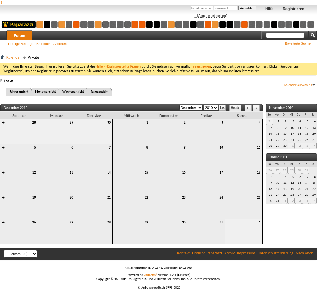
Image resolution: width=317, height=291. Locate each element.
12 (34, 172)
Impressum (246, 253)
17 (221, 172)
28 (34, 123)
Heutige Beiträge (20, 44)
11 (258, 148)
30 (109, 123)
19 (34, 197)
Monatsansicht (45, 92)
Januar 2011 (278, 157)
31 (221, 222)
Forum (19, 36)
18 (258, 172)
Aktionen (60, 44)
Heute (235, 108)
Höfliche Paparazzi (207, 253)
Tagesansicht (99, 92)
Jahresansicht (19, 92)
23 (183, 197)
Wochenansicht (73, 92)
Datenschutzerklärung (276, 253)
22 (146, 197)
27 (71, 222)
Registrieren (293, 9)
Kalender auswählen (298, 85)
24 (221, 197)
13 (71, 172)
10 (221, 148)
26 (34, 222)
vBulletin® (151, 275)
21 (109, 197)
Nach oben (304, 253)
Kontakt (183, 253)
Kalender (43, 44)
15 (146, 172)
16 (183, 172)
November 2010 (281, 107)
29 (71, 123)
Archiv (229, 253)
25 (258, 197)
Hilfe (269, 9)
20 (71, 197)
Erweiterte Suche (298, 43)
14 (109, 172)
